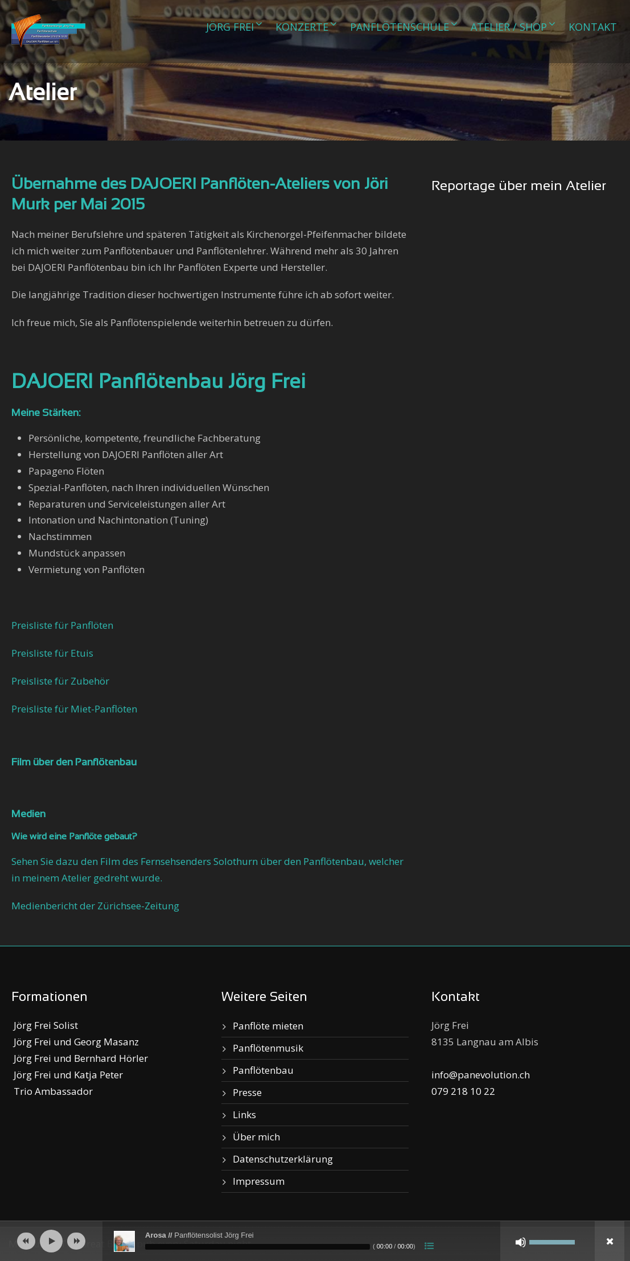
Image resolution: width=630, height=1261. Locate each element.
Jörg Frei (230, 27)
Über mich (256, 1136)
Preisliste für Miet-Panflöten (74, 708)
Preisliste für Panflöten (62, 625)
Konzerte (301, 27)
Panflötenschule (399, 27)
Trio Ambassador (52, 1091)
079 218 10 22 (463, 1091)
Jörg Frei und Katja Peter (67, 1074)
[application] (315, 1241)
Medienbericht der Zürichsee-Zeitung (95, 905)
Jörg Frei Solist (44, 1025)
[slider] (257, 1247)
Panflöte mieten (268, 1025)
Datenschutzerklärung (283, 1158)
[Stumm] (520, 1242)
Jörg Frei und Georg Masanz (75, 1041)
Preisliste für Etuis (52, 653)
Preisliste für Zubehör (60, 680)
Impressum (259, 1181)
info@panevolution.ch (480, 1074)
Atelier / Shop (509, 27)
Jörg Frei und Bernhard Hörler (79, 1058)
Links (244, 1114)
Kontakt (593, 27)
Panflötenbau (263, 1070)
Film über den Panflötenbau (74, 763)
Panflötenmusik (268, 1047)
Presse (247, 1092)
